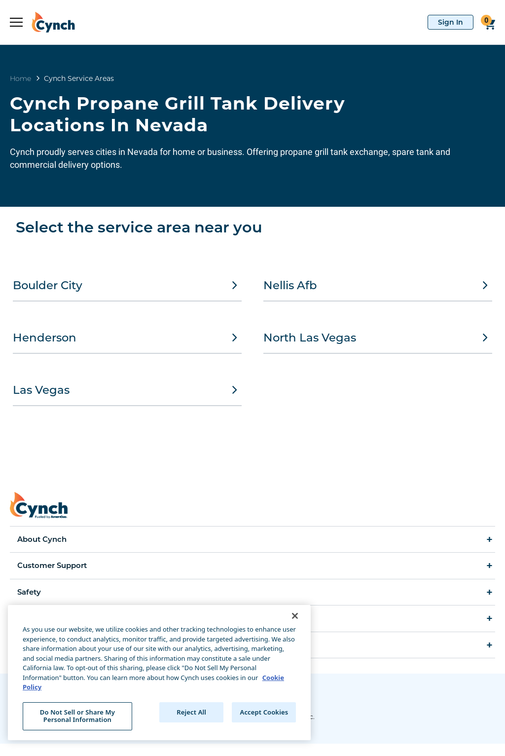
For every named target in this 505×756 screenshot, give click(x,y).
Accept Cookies (264, 712)
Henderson (127, 341)
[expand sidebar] (16, 22)
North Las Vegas (377, 341)
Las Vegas (127, 397)
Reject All (191, 712)
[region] (159, 672)
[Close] (295, 616)
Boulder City (127, 285)
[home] (49, 22)
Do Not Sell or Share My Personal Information (77, 716)
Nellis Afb (377, 285)
